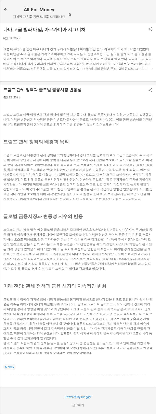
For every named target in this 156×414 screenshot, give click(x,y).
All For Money (39, 10)
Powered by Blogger (78, 397)
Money (9, 367)
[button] (150, 29)
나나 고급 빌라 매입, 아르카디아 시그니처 (44, 29)
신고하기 (78, 405)
